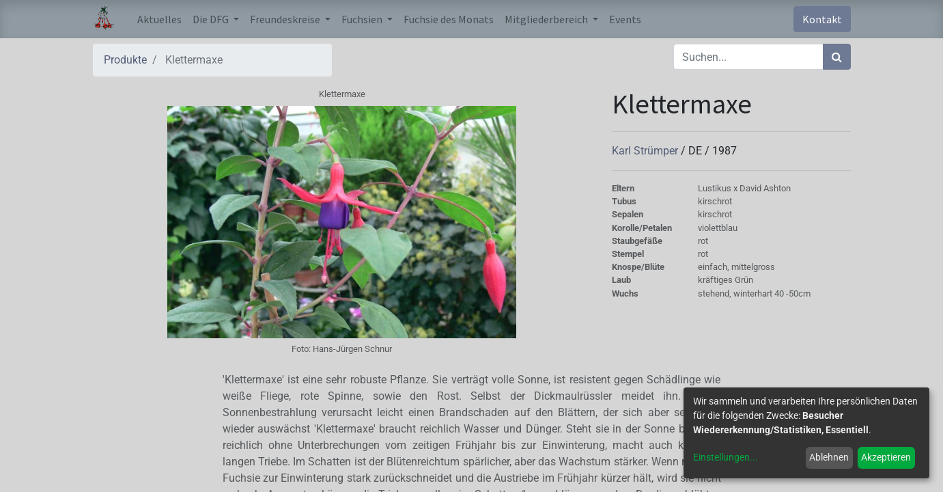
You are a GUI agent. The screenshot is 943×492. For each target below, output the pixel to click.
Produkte (125, 59)
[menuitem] (159, 19)
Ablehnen (829, 457)
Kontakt (822, 19)
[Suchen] (837, 57)
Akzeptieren (886, 457)
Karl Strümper (646, 150)
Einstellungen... (725, 457)
